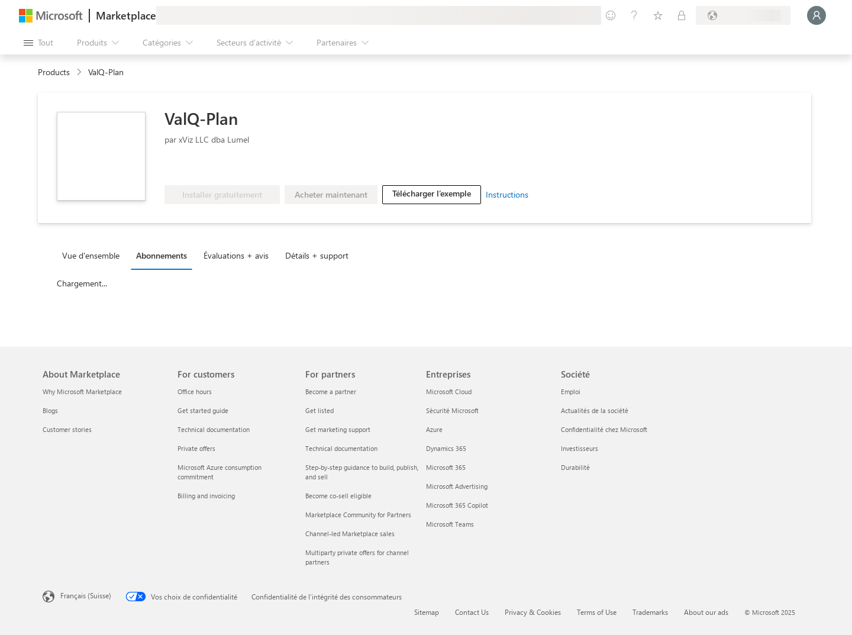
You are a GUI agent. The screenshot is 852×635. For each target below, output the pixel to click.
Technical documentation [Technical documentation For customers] (214, 429)
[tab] (94, 255)
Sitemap (426, 612)
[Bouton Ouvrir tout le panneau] (38, 42)
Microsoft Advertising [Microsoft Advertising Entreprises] (457, 486)
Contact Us (472, 612)
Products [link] (54, 72)
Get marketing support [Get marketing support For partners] (337, 429)
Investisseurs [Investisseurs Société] (579, 448)
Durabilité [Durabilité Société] (575, 467)
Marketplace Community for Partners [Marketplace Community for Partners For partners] (358, 514)
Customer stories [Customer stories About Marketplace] (67, 429)
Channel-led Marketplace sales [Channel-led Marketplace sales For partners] (350, 533)
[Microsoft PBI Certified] (198, 167)
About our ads (706, 612)
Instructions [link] (507, 194)
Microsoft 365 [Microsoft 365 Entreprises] (446, 467)
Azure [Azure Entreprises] (434, 429)
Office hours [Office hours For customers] (195, 391)
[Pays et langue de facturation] (743, 15)
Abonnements (161, 255)
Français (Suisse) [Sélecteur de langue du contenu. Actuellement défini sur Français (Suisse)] (85, 595)
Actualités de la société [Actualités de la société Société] (594, 410)
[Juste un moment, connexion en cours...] (816, 15)
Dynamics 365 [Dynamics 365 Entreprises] (446, 448)
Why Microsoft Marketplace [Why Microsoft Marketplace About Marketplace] (82, 391)
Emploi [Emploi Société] (570, 391)
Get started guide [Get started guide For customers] (203, 410)
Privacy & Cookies (533, 612)
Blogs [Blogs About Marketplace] (50, 410)
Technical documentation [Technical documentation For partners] (341, 448)
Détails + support (316, 255)
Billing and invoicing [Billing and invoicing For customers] (206, 495)
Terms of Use (597, 612)
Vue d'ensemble (91, 255)
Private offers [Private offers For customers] (196, 448)
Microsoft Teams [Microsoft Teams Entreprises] (450, 524)
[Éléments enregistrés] (657, 15)
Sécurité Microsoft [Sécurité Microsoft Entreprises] (452, 410)
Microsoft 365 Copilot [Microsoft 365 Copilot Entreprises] (457, 505)
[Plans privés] (681, 15)
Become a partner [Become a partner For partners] (330, 391)
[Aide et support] (634, 15)
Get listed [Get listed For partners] (319, 410)
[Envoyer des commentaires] (610, 15)
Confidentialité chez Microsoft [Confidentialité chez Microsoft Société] (604, 429)
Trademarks (650, 612)
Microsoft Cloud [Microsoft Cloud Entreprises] (449, 391)
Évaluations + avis (236, 255)
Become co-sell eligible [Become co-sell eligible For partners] (338, 495)
